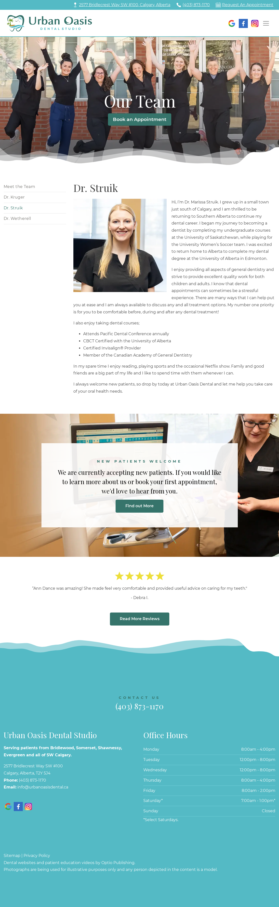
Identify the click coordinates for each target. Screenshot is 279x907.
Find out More (139, 506)
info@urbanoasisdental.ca (42, 787)
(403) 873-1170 (196, 4)
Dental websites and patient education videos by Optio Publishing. (69, 862)
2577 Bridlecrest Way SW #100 (33, 766)
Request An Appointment (247, 4)
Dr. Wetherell (17, 218)
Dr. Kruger (14, 197)
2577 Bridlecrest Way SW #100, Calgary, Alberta (124, 4)
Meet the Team (19, 186)
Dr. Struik (13, 208)
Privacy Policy (37, 855)
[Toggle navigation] (266, 23)
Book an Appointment (139, 119)
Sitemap (12, 855)
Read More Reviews (139, 618)
